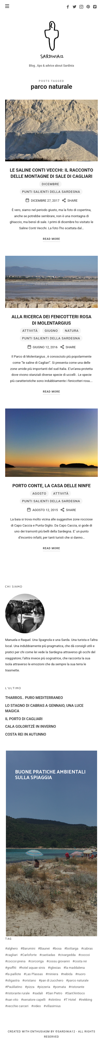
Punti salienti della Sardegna (51, 192)
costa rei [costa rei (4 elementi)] (80, 961)
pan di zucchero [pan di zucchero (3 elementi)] (52, 980)
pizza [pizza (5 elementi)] (30, 986)
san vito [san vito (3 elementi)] (12, 999)
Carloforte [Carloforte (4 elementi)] (29, 954)
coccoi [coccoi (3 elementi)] (85, 954)
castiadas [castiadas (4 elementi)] (48, 954)
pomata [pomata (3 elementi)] (60, 986)
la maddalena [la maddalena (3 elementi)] (75, 967)
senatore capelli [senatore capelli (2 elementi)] (34, 999)
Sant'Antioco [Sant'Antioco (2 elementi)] (76, 993)
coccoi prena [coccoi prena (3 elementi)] (16, 961)
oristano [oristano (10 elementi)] (30, 980)
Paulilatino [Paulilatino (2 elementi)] (14, 986)
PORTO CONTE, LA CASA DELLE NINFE (51, 485)
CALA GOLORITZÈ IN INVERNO (30, 726)
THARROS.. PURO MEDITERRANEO (34, 698)
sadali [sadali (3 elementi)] (38, 993)
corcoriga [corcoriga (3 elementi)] (37, 961)
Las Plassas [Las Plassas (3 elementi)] (34, 974)
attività (30, 331)
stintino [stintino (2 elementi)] (55, 999)
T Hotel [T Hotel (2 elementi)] (71, 999)
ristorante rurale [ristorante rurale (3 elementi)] (18, 993)
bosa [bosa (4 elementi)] (58, 948)
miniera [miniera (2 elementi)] (53, 974)
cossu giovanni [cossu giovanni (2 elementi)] (59, 961)
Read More (51, 239)
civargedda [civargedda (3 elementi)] (67, 954)
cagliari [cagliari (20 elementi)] (12, 954)
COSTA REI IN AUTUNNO (25, 734)
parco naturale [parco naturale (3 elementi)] (78, 980)
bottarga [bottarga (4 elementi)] (72, 948)
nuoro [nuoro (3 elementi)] (81, 974)
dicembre (50, 184)
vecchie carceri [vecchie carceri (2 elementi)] (18, 1006)
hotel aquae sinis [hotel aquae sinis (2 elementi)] (33, 967)
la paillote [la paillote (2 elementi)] (14, 974)
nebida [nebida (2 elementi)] (67, 974)
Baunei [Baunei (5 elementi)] (45, 948)
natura (72, 331)
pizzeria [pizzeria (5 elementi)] (44, 986)
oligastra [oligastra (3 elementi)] (13, 980)
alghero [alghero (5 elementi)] (12, 948)
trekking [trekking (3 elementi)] (86, 999)
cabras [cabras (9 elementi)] (88, 948)
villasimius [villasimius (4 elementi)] (53, 1006)
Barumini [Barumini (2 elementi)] (28, 948)
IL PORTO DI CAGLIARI (24, 719)
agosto (39, 493)
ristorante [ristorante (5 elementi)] (77, 986)
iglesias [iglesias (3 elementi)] (55, 967)
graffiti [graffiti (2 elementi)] (11, 967)
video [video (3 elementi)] (37, 1006)
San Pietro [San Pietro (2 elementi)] (55, 993)
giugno (51, 331)
